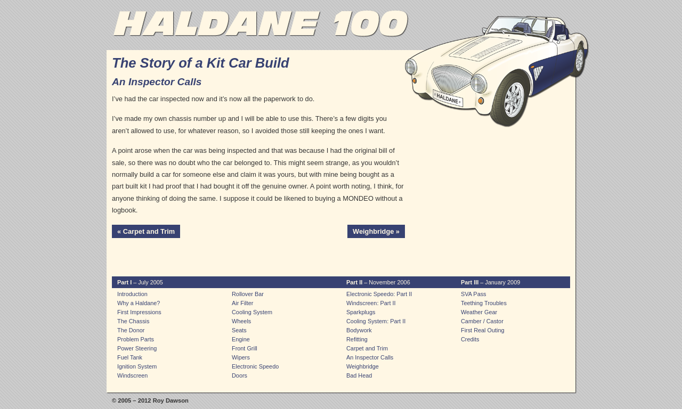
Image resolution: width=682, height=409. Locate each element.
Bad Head (359, 375)
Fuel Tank (129, 357)
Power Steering (137, 348)
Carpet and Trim (367, 348)
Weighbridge (362, 366)
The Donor (130, 330)
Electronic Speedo (255, 366)
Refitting (357, 339)
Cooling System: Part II (375, 321)
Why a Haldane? (138, 303)
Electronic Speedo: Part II (379, 294)
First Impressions (139, 312)
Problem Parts (135, 339)
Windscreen (132, 375)
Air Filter (242, 303)
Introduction (132, 294)
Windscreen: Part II (370, 303)
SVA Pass (473, 294)
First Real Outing (483, 330)
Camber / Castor (482, 321)
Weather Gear (479, 312)
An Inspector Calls (369, 357)
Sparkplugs (360, 312)
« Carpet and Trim (146, 231)
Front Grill (244, 348)
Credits (470, 339)
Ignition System (137, 366)
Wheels (241, 321)
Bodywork (359, 330)
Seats (239, 330)
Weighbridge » (376, 231)
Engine (241, 339)
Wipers (241, 357)
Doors (239, 375)
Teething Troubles (484, 303)
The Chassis (133, 321)
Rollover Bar (248, 294)
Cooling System (252, 312)
